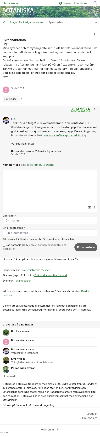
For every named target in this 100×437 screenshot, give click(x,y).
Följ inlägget (11, 99)
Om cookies (89, 418)
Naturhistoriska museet (36, 270)
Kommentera (86, 247)
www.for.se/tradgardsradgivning (65, 135)
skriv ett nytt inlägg (40, 164)
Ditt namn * (9, 215)
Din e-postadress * (14, 227)
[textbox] (50, 187)
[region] (50, 66)
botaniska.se (11, 3)
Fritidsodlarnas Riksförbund (50, 275)
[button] (89, 207)
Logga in (91, 413)
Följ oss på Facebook (73, 3)
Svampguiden (23, 280)
